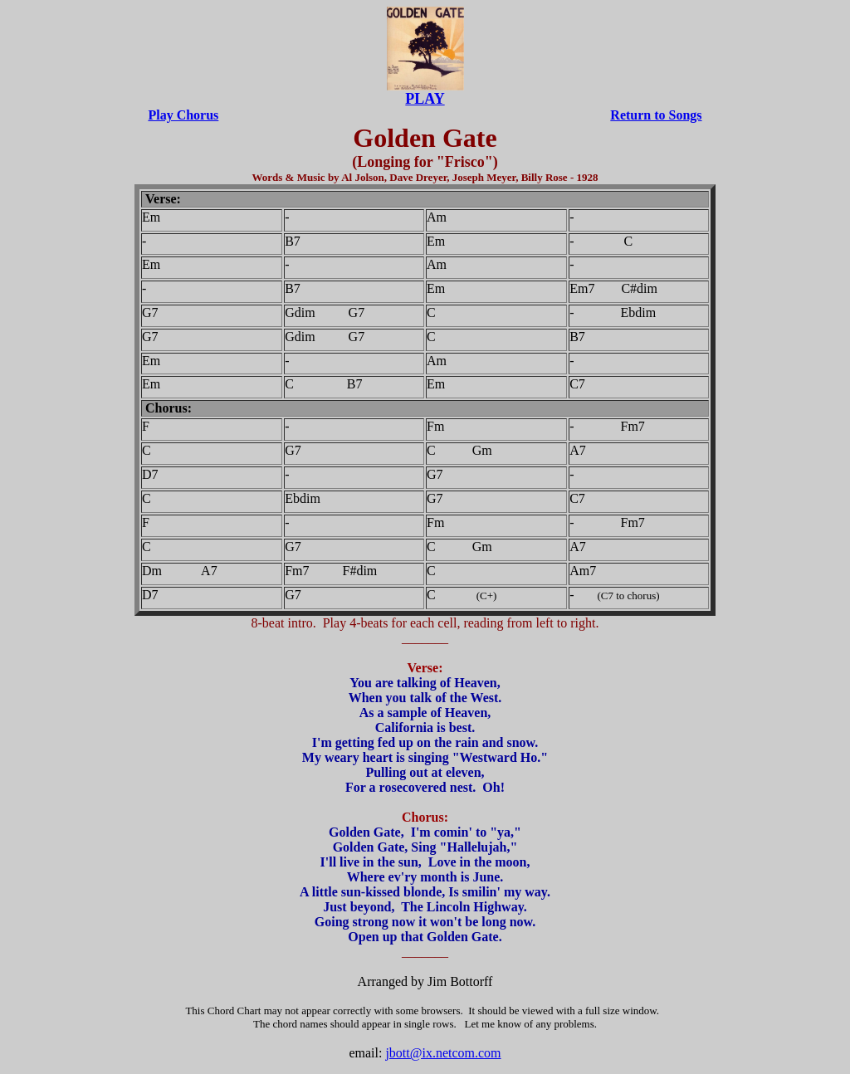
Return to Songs (655, 115)
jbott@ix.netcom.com (443, 1053)
